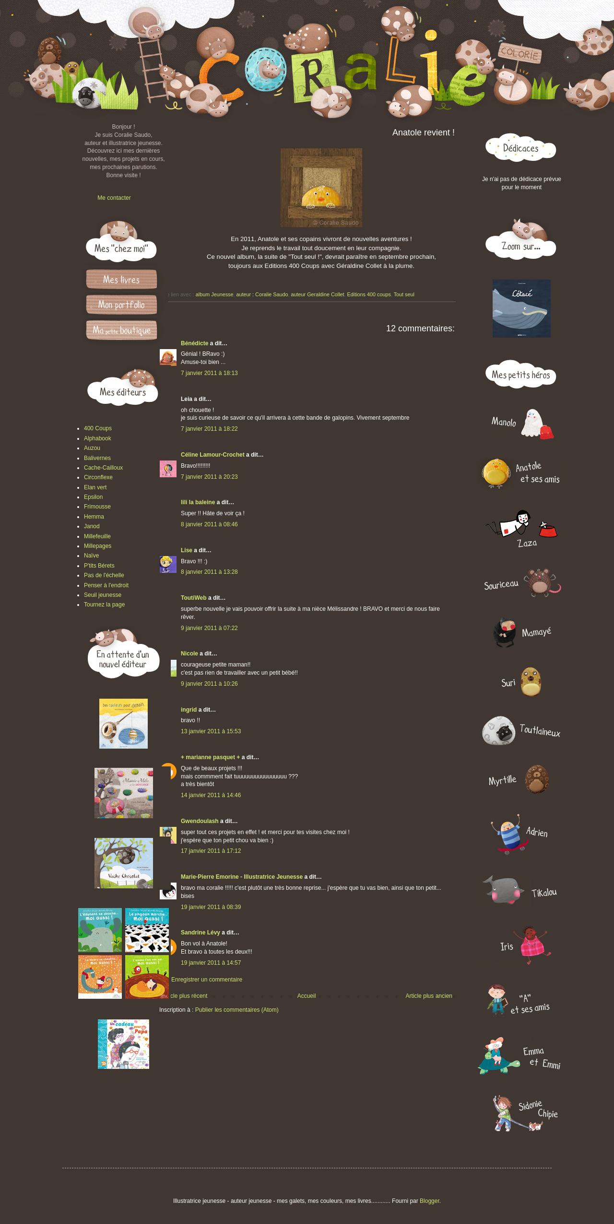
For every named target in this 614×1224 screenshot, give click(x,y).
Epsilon (93, 497)
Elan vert (95, 487)
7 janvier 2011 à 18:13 (209, 373)
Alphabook (97, 438)
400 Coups (98, 428)
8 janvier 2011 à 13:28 (209, 572)
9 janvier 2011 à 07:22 (209, 628)
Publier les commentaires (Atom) (237, 1009)
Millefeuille (97, 536)
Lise (186, 550)
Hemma (94, 516)
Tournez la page (104, 604)
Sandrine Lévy (200, 932)
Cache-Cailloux (103, 467)
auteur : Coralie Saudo (262, 294)
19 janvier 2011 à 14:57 (211, 962)
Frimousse (97, 506)
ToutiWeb (194, 597)
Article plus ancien (429, 996)
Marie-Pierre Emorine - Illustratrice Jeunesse (242, 876)
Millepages (97, 546)
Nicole (189, 653)
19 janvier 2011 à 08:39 (211, 907)
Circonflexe (98, 477)
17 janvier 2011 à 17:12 (211, 851)
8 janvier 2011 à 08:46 (209, 524)
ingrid (189, 709)
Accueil (306, 996)
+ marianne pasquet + (210, 757)
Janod (92, 526)
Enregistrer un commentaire (206, 979)
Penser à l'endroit (106, 585)
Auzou (92, 448)
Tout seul (404, 294)
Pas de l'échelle (104, 575)
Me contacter (113, 197)
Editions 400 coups (369, 294)
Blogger (429, 1201)
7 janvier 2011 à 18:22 (209, 428)
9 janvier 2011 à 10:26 (209, 683)
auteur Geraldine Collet (317, 294)
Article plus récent (184, 996)
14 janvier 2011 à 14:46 (211, 795)
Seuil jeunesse (102, 595)
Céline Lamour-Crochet (213, 454)
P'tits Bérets (99, 565)
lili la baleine (198, 502)
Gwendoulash (200, 821)
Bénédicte (194, 343)
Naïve (91, 555)
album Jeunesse (215, 294)
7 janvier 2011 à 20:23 (209, 476)
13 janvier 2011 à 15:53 (211, 731)
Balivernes (97, 458)
